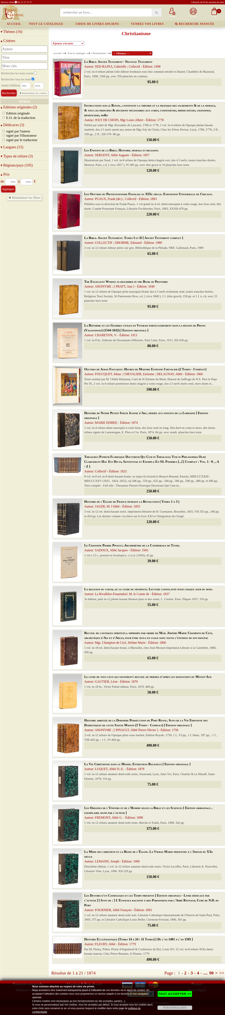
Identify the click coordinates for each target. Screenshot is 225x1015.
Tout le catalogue (46, 23)
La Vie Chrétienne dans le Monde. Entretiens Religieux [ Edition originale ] (137, 766)
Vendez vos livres (147, 23)
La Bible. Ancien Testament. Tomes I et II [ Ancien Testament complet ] (133, 240)
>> (221, 972)
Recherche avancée (194, 23)
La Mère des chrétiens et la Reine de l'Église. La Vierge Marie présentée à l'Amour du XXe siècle (148, 856)
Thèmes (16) (11, 31)
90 (211, 972)
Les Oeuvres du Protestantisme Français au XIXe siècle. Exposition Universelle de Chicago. (148, 196)
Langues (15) (12, 147)
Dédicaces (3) (12, 125)
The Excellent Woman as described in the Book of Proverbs (126, 284)
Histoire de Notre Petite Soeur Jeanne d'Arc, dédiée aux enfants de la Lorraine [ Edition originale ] (146, 417)
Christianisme (98, 53)
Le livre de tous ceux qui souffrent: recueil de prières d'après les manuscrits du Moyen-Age (148, 679)
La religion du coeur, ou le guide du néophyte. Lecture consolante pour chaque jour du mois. (148, 591)
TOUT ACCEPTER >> (174, 993)
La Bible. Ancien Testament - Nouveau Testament (122, 64)
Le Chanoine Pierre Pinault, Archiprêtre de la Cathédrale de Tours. (132, 548)
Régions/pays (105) (17, 165)
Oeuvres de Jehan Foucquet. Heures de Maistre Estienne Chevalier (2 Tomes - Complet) (145, 371)
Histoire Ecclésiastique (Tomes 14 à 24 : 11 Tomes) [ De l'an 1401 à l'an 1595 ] (138, 942)
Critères (8, 41)
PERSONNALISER (174, 1007)
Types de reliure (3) (17, 156)
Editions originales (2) (19, 107)
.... (205, 972)
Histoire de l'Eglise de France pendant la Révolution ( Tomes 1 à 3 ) (131, 504)
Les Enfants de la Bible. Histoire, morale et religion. (121, 153)
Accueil (14, 23)
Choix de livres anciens (97, 23)
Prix (5, 174)
